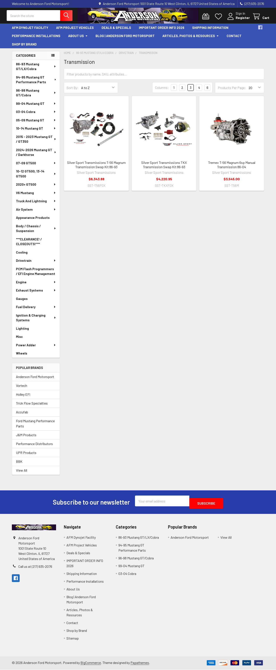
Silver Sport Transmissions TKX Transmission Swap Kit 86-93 (164, 168)
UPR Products (26, 456)
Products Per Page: (232, 91)
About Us (78, 39)
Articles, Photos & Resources (190, 39)
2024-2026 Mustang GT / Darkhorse (36, 155)
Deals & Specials (116, 31)
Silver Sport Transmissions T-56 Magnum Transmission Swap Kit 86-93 (96, 168)
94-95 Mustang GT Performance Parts (36, 82)
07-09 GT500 (36, 166)
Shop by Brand (24, 47)
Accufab (22, 415)
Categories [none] (26, 59)
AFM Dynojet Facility (30, 31)
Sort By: (72, 91)
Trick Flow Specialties (32, 406)
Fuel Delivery (36, 310)
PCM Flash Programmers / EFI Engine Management (35, 274)
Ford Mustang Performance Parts (35, 426)
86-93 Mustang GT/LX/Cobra (36, 69)
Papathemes (139, 664)
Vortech (21, 389)
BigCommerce (90, 664)
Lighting (22, 332)
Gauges (22, 302)
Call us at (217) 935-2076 (35, 567)
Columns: (162, 91)
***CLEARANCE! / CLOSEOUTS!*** (29, 244)
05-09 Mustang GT (36, 123)
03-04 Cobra (36, 115)
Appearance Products (33, 221)
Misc (19, 340)
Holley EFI (23, 397)
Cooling (22, 255)
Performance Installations (36, 39)
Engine (36, 285)
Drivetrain (36, 264)
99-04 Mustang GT (36, 107)
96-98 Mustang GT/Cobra (36, 96)
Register (238, 20)
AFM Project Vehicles (75, 31)
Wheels (21, 356)
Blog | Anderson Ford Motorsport (125, 39)
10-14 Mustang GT (36, 131)
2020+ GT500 (36, 188)
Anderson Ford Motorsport (35, 380)
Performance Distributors (34, 447)
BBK (19, 465)
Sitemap (72, 639)
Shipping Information (210, 31)
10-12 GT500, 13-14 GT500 (36, 177)
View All (21, 473)
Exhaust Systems (36, 293)
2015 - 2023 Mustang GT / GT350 (36, 142)
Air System (36, 213)
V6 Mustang (36, 196)
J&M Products (26, 438)
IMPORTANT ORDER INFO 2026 (161, 31)
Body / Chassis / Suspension (36, 231)
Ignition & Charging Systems (36, 321)
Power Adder (36, 348)
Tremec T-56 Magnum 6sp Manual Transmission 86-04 (231, 168)
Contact (234, 39)
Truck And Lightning (36, 204)
